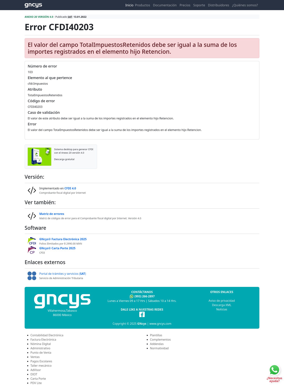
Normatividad (159, 348)
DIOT (33, 374)
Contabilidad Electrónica (46, 335)
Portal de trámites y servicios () (62, 274)
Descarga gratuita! (64, 159)
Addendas (157, 344)
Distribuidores (218, 5)
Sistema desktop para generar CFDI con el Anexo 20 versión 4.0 (73, 151)
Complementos (160, 340)
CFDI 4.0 (70, 188)
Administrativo (40, 348)
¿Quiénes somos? (245, 5)
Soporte (199, 5)
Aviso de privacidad (221, 301)
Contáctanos (142, 292)
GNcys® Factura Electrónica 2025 (63, 239)
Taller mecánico (41, 366)
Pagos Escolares (41, 361)
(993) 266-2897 (144, 296)
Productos (142, 5)
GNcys (141, 324)
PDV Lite (36, 383)
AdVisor (35, 370)
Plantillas (156, 335)
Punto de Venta (40, 353)
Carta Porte (38, 379)
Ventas (35, 357)
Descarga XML (221, 305)
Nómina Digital (40, 344)
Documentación (165, 5)
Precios (184, 5)
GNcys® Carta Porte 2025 (57, 248)
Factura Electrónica (43, 340)
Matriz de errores (51, 214)
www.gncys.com (160, 324)
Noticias (221, 309)
